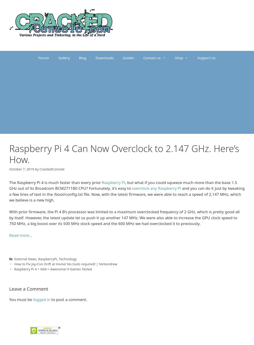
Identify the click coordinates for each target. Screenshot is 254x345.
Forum (43, 58)
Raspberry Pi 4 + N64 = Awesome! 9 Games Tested (53, 269)
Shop (184, 58)
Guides (128, 58)
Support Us (206, 58)
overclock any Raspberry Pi (156, 188)
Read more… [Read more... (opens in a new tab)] (20, 235)
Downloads (105, 58)
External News (25, 259)
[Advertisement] (127, 99)
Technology (68, 259)
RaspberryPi (47, 259)
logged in (41, 299)
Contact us (156, 58)
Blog (82, 58)
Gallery (64, 58)
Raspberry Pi (113, 182)
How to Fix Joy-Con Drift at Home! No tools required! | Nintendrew (65, 264)
